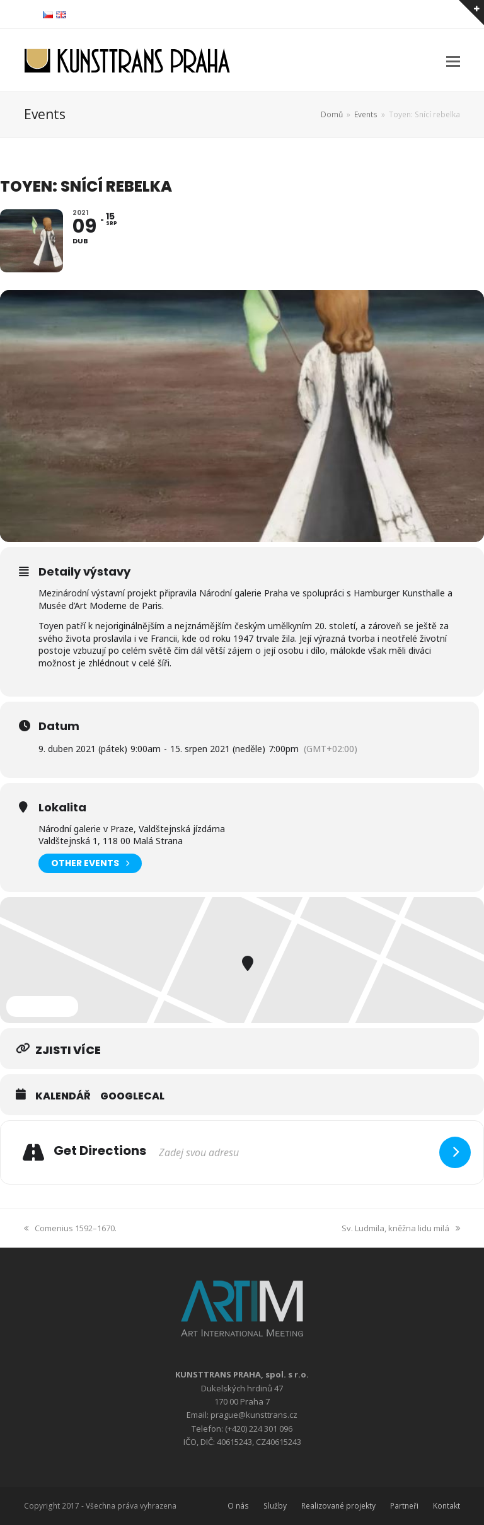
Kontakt (446, 1505)
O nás (238, 1505)
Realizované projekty (338, 1505)
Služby (275, 1505)
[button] (453, 60)
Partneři (404, 1505)
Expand (42, 1006)
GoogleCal (132, 1096)
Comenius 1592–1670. (70, 1228)
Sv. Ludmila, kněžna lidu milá (401, 1228)
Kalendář (63, 1096)
